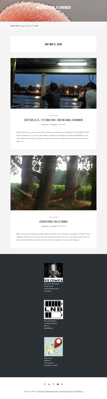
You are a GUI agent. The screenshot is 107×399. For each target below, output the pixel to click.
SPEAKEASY (54, 124)
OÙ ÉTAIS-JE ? (45, 124)
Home (23, 26)
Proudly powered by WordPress (71, 391)
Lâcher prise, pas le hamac (53, 221)
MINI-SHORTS (45, 226)
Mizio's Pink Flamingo (53, 7)
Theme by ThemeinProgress (47, 391)
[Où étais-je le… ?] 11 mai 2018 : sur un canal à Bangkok (53, 120)
